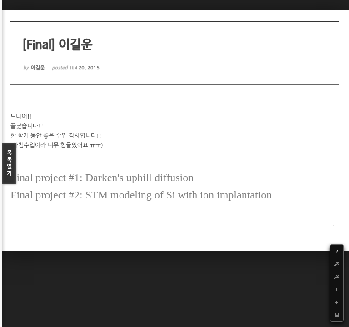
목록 (9, 163)
